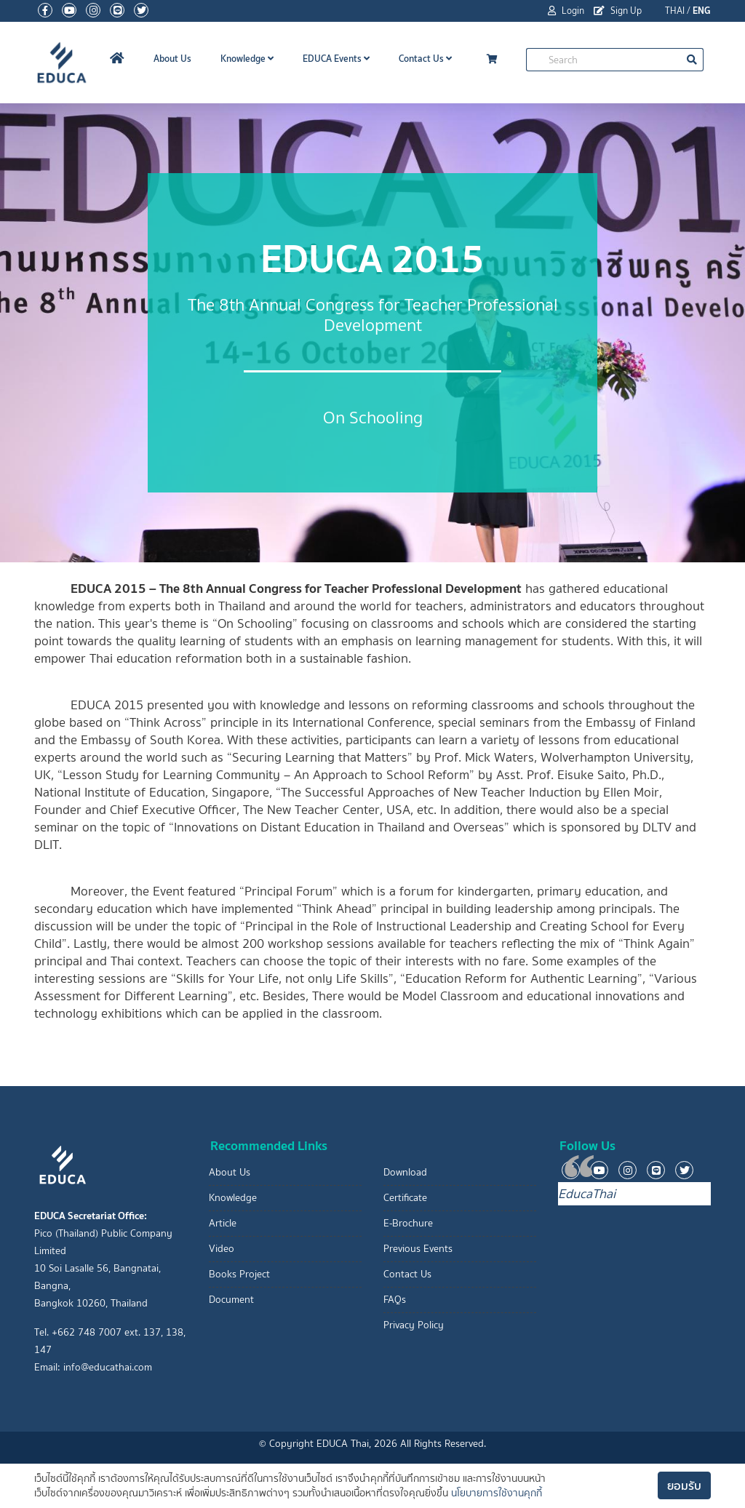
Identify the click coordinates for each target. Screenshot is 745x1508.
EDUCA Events (336, 58)
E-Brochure (408, 1223)
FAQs (394, 1299)
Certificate (405, 1197)
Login (566, 10)
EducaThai (586, 1193)
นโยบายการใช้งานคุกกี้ (496, 1493)
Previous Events (418, 1248)
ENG (702, 10)
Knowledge (247, 58)
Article (222, 1223)
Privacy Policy (413, 1325)
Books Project (239, 1274)
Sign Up (618, 10)
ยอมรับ (684, 1485)
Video (221, 1248)
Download (405, 1172)
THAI (675, 10)
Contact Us (425, 58)
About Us (172, 58)
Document (231, 1299)
